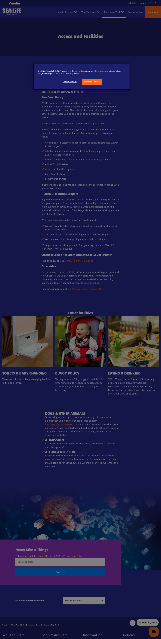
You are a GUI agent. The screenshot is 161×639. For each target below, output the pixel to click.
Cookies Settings (70, 82)
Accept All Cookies (91, 82)
